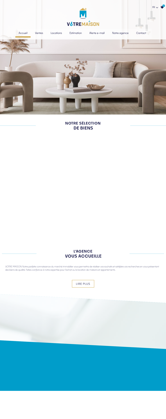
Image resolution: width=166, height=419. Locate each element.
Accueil (22, 33)
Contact (141, 33)
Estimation (75, 33)
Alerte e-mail (96, 33)
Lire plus (83, 232)
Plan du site (9, 413)
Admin (47, 413)
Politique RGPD (56, 413)
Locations (55, 33)
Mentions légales (21, 413)
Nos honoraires (33, 413)
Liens (42, 413)
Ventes (37, 33)
